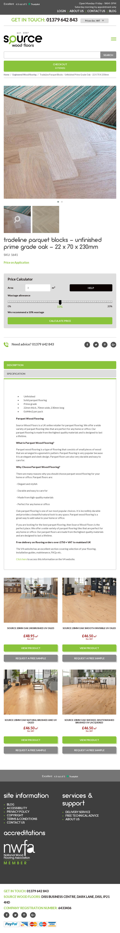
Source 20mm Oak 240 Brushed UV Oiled (30, 628)
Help (91, 287)
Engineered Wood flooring (24, 74)
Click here (21, 559)
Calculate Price (60, 320)
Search (108, 54)
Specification (16, 373)
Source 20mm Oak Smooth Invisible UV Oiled (89, 628)
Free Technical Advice (82, 815)
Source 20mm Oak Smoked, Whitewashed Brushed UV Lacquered (89, 721)
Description (15, 364)
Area (10, 287)
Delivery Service (77, 812)
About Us (77, 11)
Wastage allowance (19, 295)
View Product (30, 648)
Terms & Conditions (22, 819)
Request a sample (31, 658)
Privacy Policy (18, 811)
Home (6, 74)
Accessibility (17, 808)
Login (61, 11)
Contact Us (96, 11)
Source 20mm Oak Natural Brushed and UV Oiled (31, 721)
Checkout (60, 66)
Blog (112, 11)
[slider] (60, 302)
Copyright (15, 815)
